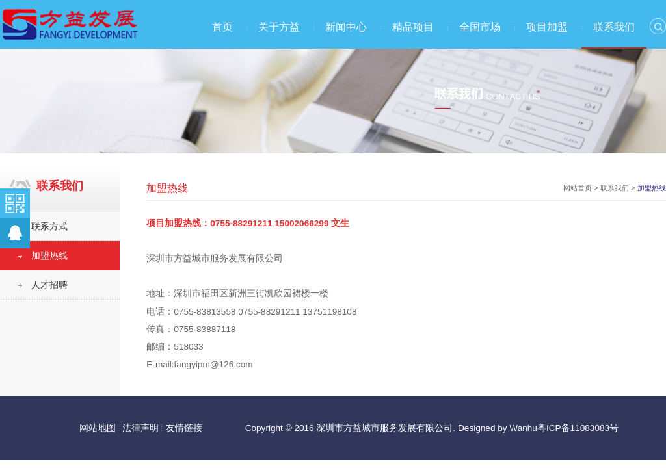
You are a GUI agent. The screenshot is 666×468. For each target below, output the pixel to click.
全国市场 (480, 26)
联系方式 (49, 226)
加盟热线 (49, 256)
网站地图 (97, 428)
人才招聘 (49, 285)
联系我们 (614, 26)
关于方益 (279, 26)
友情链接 (184, 428)
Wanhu (523, 428)
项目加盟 (547, 26)
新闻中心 (346, 26)
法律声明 (140, 428)
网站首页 (577, 188)
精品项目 (413, 26)
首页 (222, 26)
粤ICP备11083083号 (578, 428)
